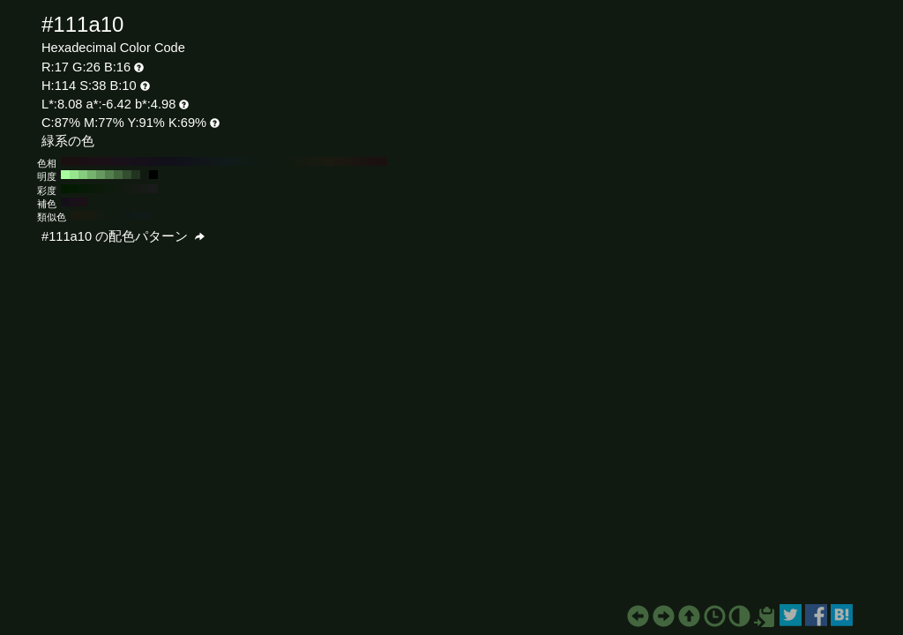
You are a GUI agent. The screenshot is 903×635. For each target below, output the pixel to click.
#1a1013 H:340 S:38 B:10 (82, 161)
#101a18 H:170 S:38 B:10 (232, 161)
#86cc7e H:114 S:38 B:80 (82, 174)
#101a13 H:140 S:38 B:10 (259, 161)
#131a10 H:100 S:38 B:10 (294, 161)
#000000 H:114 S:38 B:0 (153, 174)
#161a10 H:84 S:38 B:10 (92, 215)
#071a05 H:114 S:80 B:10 (82, 188)
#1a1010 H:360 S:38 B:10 (65, 161)
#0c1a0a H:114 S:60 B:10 (100, 188)
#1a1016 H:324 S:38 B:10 (82, 202)
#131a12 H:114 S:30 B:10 (127, 188)
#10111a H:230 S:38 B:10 (179, 161)
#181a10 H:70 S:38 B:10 (321, 161)
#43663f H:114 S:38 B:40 (118, 174)
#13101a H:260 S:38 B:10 (153, 161)
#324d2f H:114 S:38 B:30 (127, 174)
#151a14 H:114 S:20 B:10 (135, 188)
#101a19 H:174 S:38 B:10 (145, 215)
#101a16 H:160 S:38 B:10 (241, 161)
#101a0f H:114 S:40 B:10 (118, 188)
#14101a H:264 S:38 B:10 (65, 202)
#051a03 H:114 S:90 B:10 (74, 188)
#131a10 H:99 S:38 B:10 (101, 215)
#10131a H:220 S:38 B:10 (188, 161)
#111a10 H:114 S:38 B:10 (144, 174)
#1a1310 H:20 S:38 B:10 (365, 161)
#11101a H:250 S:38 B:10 (162, 161)
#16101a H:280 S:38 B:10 (135, 161)
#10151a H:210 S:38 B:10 (197, 161)
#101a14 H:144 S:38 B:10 (127, 215)
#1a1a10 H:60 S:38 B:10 (329, 161)
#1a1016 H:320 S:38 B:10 (100, 161)
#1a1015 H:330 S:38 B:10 (91, 161)
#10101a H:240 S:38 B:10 (171, 161)
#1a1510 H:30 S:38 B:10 (356, 161)
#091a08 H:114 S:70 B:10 (91, 188)
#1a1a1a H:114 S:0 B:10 (153, 188)
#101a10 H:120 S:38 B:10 (276, 161)
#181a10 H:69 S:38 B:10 (83, 215)
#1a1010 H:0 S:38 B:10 (382, 161)
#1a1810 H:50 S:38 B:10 (338, 161)
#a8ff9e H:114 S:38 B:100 (65, 174)
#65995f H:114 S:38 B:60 (100, 174)
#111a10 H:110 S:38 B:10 (285, 161)
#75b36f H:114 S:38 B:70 (91, 174)
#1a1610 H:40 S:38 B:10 (347, 161)
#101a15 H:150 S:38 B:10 (250, 161)
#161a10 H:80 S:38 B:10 (312, 161)
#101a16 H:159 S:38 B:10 (136, 215)
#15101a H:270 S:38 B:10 (144, 161)
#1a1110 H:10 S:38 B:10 (373, 161)
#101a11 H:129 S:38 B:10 (119, 215)
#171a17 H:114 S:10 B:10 (144, 188)
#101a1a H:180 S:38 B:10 (224, 161)
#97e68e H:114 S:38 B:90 (74, 174)
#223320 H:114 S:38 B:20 (135, 174)
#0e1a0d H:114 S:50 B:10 (109, 188)
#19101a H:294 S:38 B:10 (74, 202)
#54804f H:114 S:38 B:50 (109, 174)
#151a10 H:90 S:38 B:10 (303, 161)
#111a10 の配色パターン (123, 236)
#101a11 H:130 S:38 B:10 (268, 161)
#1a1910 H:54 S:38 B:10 (75, 215)
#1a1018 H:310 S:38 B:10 (109, 161)
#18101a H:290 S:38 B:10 (127, 161)
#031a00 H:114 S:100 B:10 (65, 188)
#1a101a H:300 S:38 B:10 (118, 161)
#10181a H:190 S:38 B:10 (215, 161)
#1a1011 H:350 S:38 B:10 (74, 161)
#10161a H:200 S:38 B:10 (206, 161)
